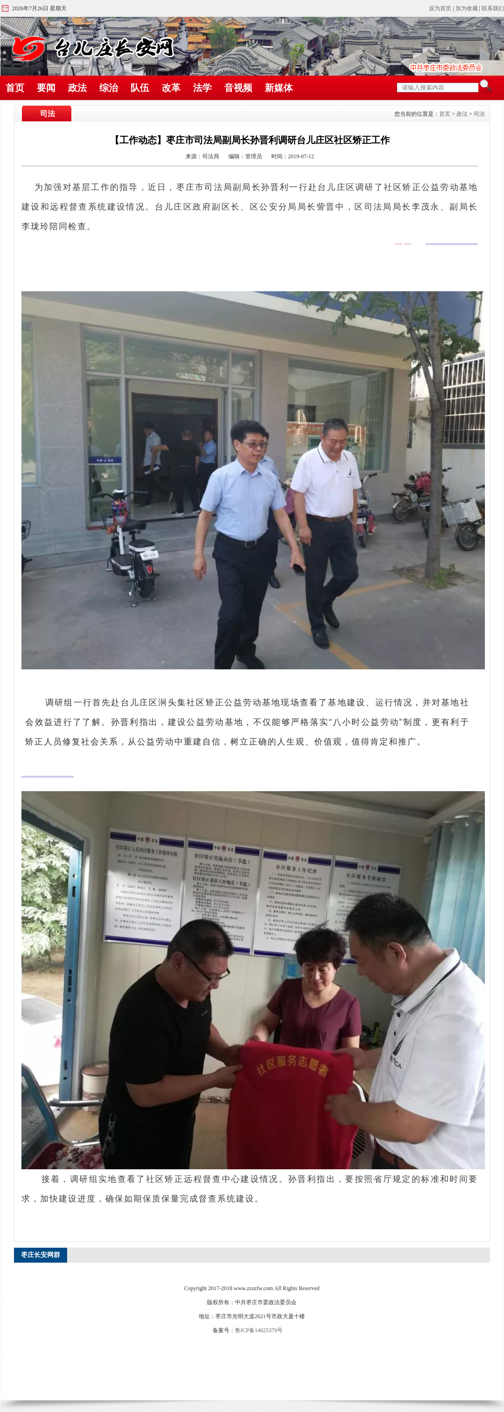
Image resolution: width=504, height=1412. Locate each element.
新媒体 (279, 88)
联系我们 (493, 8)
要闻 (46, 88)
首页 (15, 88)
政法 (77, 88)
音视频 (238, 88)
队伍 (140, 88)
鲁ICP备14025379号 (259, 1330)
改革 (171, 88)
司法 (479, 114)
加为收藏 (467, 8)
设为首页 (440, 8)
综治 (108, 88)
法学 (202, 88)
